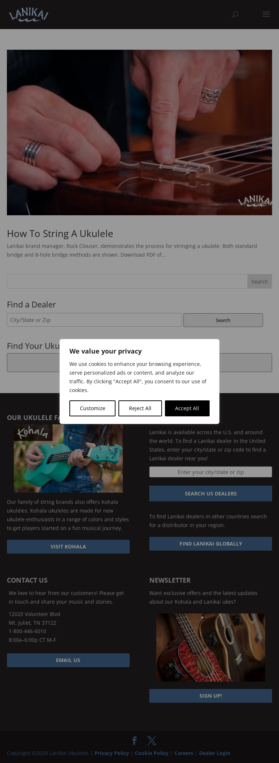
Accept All (187, 408)
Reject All (140, 408)
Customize (92, 408)
